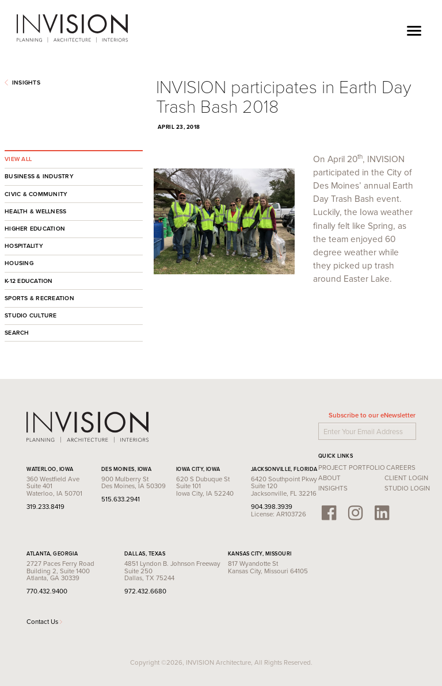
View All (18, 159)
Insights (22, 82)
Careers (401, 467)
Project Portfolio (351, 467)
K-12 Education (29, 281)
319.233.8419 (45, 506)
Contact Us (44, 621)
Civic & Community (36, 194)
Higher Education (35, 228)
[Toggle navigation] (414, 29)
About (329, 477)
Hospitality (24, 246)
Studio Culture (31, 315)
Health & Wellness (35, 211)
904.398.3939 (271, 506)
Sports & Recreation (39, 298)
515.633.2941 (120, 499)
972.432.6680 (145, 591)
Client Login (406, 477)
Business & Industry (39, 176)
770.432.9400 (46, 591)
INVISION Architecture (73, 28)
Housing (19, 263)
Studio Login (407, 488)
